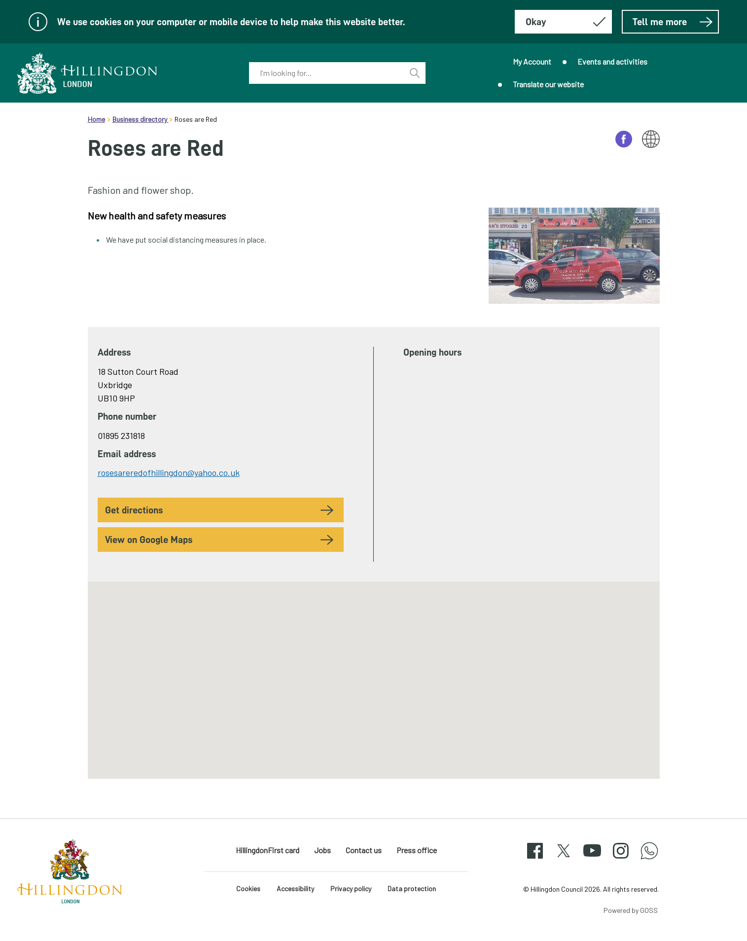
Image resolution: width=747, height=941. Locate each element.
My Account (532, 61)
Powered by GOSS (631, 910)
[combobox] (326, 73)
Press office (416, 850)
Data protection (412, 888)
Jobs (322, 850)
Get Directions (134, 510)
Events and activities (612, 61)
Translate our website (548, 84)
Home (96, 119)
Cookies (248, 888)
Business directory (140, 119)
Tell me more (673, 22)
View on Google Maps (148, 539)
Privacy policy (350, 888)
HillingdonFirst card (267, 850)
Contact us (364, 850)
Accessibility (295, 888)
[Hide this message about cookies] (563, 22)
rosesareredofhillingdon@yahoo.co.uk (169, 472)
